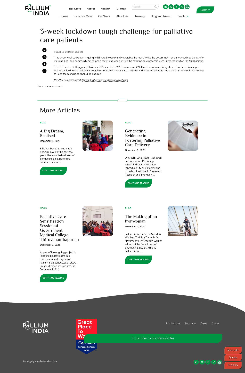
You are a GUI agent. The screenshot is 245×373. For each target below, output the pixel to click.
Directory (233, 364)
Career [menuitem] (91, 9)
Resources (190, 323)
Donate (205, 10)
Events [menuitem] (181, 16)
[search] (155, 7)
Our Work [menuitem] (104, 16)
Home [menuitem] (64, 16)
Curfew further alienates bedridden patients (105, 80)
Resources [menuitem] (75, 9)
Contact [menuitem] (105, 9)
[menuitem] (165, 7)
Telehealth (233, 350)
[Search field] (142, 7)
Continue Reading (53, 170)
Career (204, 323)
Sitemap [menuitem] (121, 9)
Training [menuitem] (140, 16)
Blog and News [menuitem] (160, 16)
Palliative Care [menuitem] (83, 16)
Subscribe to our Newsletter (153, 338)
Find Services (173, 323)
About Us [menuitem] (122, 16)
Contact (216, 323)
